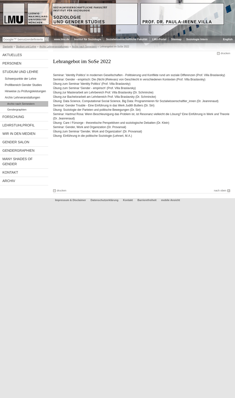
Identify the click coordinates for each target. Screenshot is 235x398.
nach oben (220, 190)
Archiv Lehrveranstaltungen (54, 46)
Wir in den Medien (18, 134)
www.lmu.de (61, 39)
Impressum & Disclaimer (70, 200)
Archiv (8, 181)
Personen (11, 63)
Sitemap (176, 39)
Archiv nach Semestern (84, 46)
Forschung (13, 117)
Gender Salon (15, 142)
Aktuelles (12, 55)
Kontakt (10, 172)
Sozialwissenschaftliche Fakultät (126, 39)
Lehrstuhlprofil (18, 125)
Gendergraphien (17, 109)
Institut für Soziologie (87, 39)
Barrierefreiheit (147, 200)
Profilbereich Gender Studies (23, 85)
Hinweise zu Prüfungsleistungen (25, 91)
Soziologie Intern (197, 39)
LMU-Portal (159, 39)
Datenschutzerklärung (105, 200)
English (228, 39)
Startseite (8, 46)
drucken (225, 53)
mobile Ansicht (170, 200)
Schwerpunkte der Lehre (20, 78)
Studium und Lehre (26, 46)
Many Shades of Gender (17, 161)
